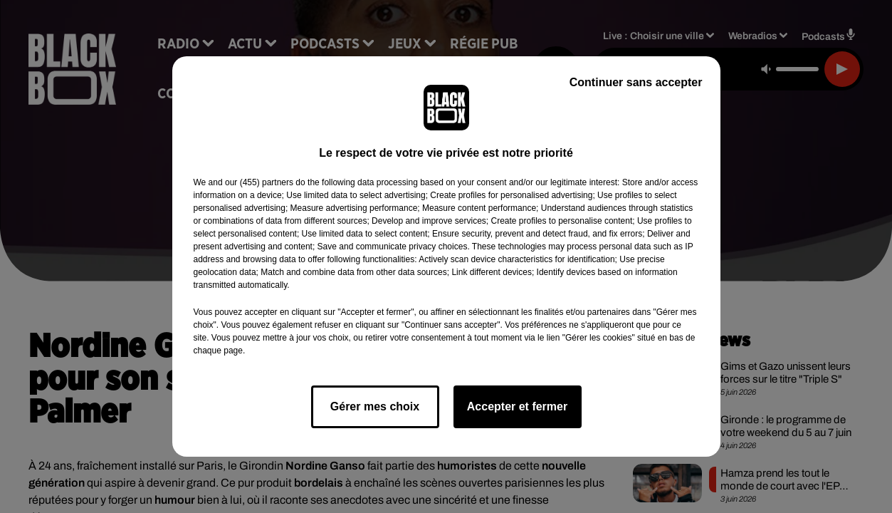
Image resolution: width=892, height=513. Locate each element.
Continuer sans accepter (636, 82)
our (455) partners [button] (259, 182)
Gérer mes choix (374, 406)
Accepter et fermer (517, 406)
